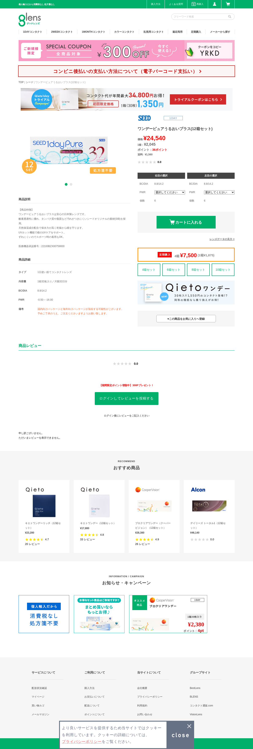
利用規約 (142, 705)
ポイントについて (94, 714)
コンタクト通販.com (201, 705)
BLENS (194, 696)
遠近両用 (177, 31)
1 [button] (66, 184)
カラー (124, 31)
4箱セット (149, 269)
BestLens (195, 688)
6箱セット (173, 269)
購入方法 (155, 4)
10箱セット (223, 269)
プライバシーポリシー (149, 696)
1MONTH (93, 31)
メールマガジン (40, 714)
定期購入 (196, 31)
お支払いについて (94, 696)
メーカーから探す (220, 31)
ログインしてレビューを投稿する (126, 398)
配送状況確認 (39, 688)
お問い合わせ (144, 714)
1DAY (32, 31)
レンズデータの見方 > (222, 239)
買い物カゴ (38, 705)
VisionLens (196, 714)
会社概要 (142, 688)
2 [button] (71, 184)
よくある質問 (176, 4)
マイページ (38, 696)
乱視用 (153, 31)
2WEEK (62, 31)
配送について (92, 705)
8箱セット (198, 269)
